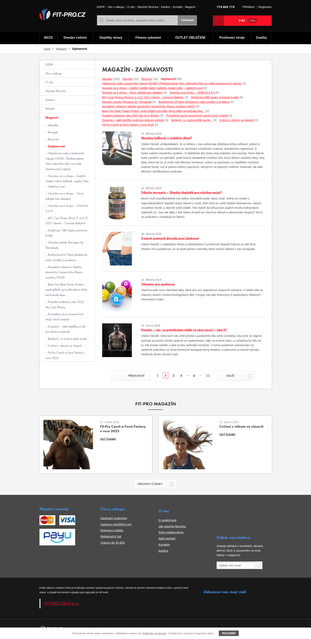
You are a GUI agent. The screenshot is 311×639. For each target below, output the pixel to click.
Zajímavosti (56, 146)
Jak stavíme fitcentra (172, 527)
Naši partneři (166, 539)
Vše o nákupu (116, 7)
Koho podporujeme (171, 533)
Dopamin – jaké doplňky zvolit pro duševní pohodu (65, 329)
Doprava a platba (111, 531)
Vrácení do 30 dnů (112, 543)
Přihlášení (248, 7)
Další (237, 376)
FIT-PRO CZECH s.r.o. (62, 604)
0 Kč (248, 20)
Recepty (52, 132)
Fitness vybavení (148, 37)
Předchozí (132, 376)
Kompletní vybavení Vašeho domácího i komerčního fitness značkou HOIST (64, 272)
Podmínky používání (154, 633)
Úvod (47, 48)
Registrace (265, 7)
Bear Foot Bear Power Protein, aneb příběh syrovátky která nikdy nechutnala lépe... (66, 289)
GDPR (101, 7)
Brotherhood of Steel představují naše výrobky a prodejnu (66, 257)
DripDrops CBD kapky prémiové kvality (66, 233)
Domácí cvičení (74, 37)
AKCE (48, 37)
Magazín (190, 7)
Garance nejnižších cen (116, 525)
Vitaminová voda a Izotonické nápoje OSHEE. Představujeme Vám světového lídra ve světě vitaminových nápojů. (64, 161)
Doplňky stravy (110, 37)
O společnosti (167, 520)
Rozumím (228, 633)
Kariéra (165, 7)
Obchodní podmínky (113, 518)
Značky (261, 37)
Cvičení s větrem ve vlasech (64, 346)
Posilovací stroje (232, 37)
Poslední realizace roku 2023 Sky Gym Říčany (64, 304)
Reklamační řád (110, 537)
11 (208, 376)
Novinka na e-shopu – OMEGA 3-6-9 (66, 208)
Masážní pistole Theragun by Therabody (64, 245)
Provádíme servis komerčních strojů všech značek (64, 316)
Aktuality (52, 125)
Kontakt (177, 7)
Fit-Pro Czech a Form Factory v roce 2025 (65, 355)
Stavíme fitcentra (147, 7)
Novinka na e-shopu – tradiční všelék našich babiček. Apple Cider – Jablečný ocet (67, 181)
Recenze (53, 139)
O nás (130, 7)
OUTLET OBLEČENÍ (190, 37)
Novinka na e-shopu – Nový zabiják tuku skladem (64, 196)
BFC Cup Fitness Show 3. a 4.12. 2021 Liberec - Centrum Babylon (66, 220)
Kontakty (164, 545)
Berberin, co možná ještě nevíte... (68, 339)
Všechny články (152, 484)
